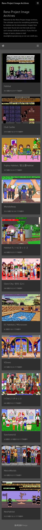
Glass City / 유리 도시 (14, 283)
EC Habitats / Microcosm (15, 324)
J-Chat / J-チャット (13, 398)
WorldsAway (10, 206)
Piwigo (24, 525)
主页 (3, 45)
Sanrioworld (10, 434)
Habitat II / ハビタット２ (16, 247)
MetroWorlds (10, 470)
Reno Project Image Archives (15, 3)
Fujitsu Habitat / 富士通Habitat (19, 165)
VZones (7, 362)
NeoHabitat (9, 511)
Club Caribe (9, 127)
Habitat (7, 86)
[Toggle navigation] (37, 3)
